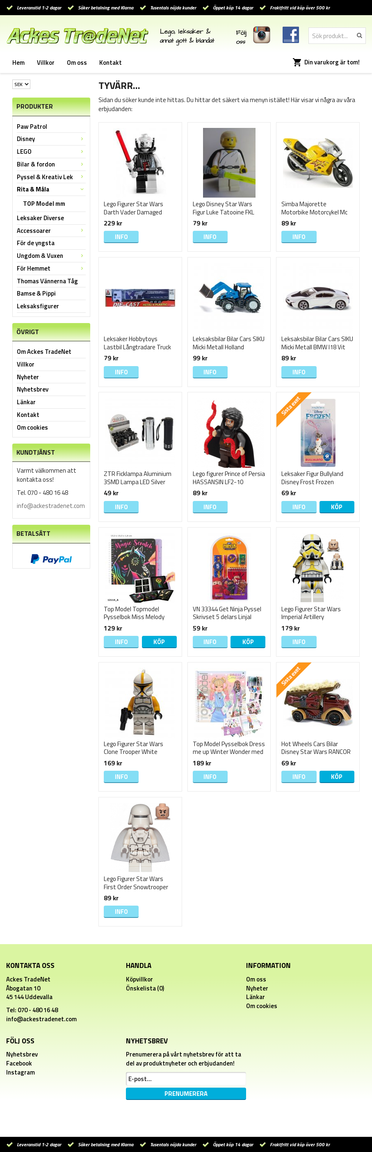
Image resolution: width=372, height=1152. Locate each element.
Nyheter (28, 377)
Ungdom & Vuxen (51, 255)
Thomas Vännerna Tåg (47, 281)
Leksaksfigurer (38, 306)
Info (121, 236)
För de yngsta (36, 243)
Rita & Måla (51, 189)
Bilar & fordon (51, 164)
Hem (18, 62)
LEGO (51, 151)
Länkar (26, 402)
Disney (51, 138)
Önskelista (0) (145, 988)
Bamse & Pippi (36, 293)
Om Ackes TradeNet (44, 351)
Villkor (46, 62)
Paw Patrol (32, 126)
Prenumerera (186, 1093)
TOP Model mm (44, 203)
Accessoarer (51, 230)
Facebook (19, 1063)
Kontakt (110, 62)
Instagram (20, 1072)
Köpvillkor (139, 979)
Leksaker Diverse (40, 218)
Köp (336, 507)
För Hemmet (51, 268)
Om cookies (32, 427)
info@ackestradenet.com (51, 505)
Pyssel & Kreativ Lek (51, 177)
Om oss (77, 62)
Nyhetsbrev (32, 389)
